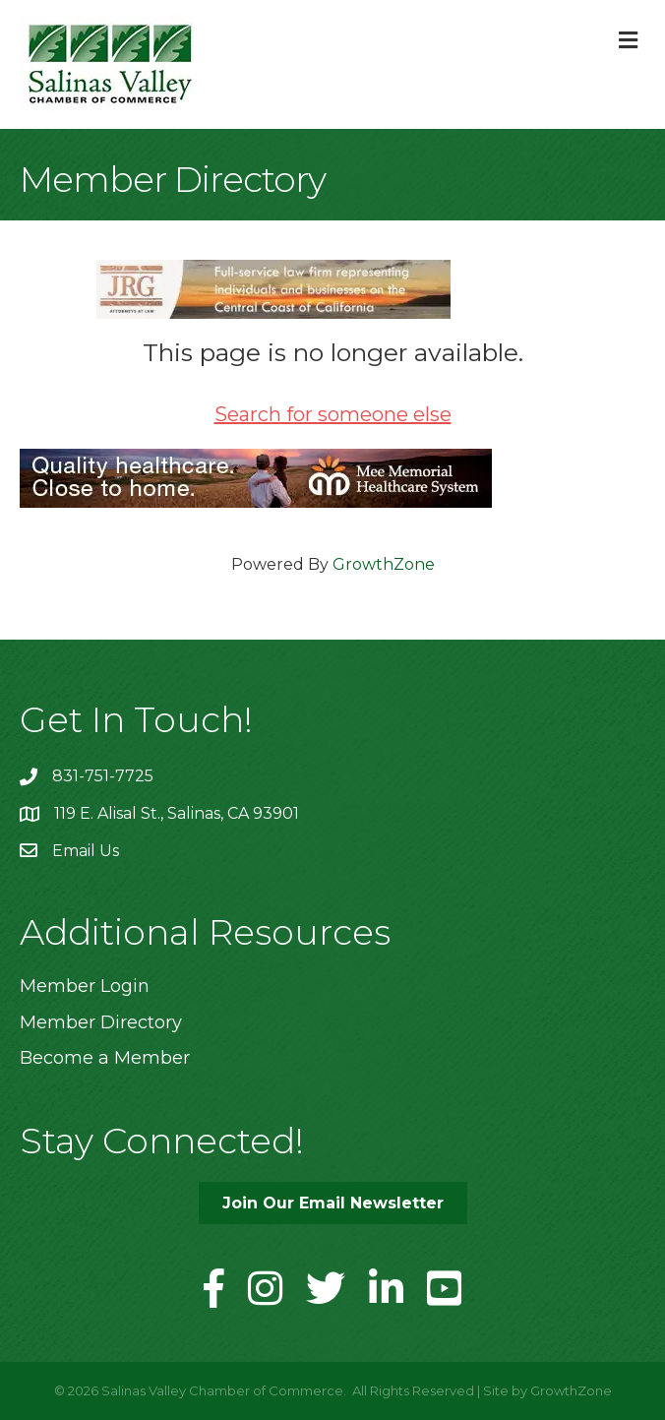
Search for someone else (333, 414)
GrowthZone (383, 564)
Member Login (85, 986)
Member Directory (101, 1022)
